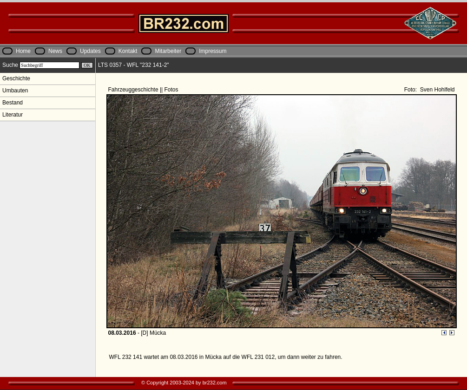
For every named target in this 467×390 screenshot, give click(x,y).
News (55, 51)
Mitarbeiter (168, 51)
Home (23, 51)
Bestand (12, 102)
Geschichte (16, 78)
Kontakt (128, 51)
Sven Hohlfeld (436, 89)
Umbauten (15, 90)
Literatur (12, 114)
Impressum (212, 51)
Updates (90, 51)
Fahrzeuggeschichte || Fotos (144, 89)
